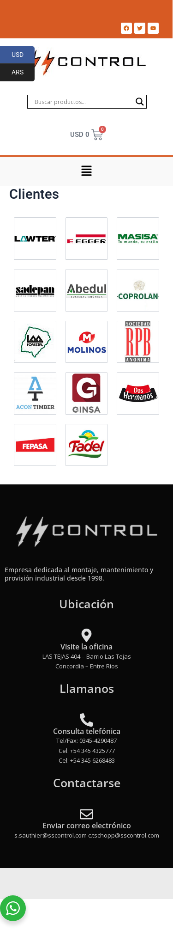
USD (23, 55)
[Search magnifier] (139, 101)
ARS (23, 72)
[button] (86, 171)
